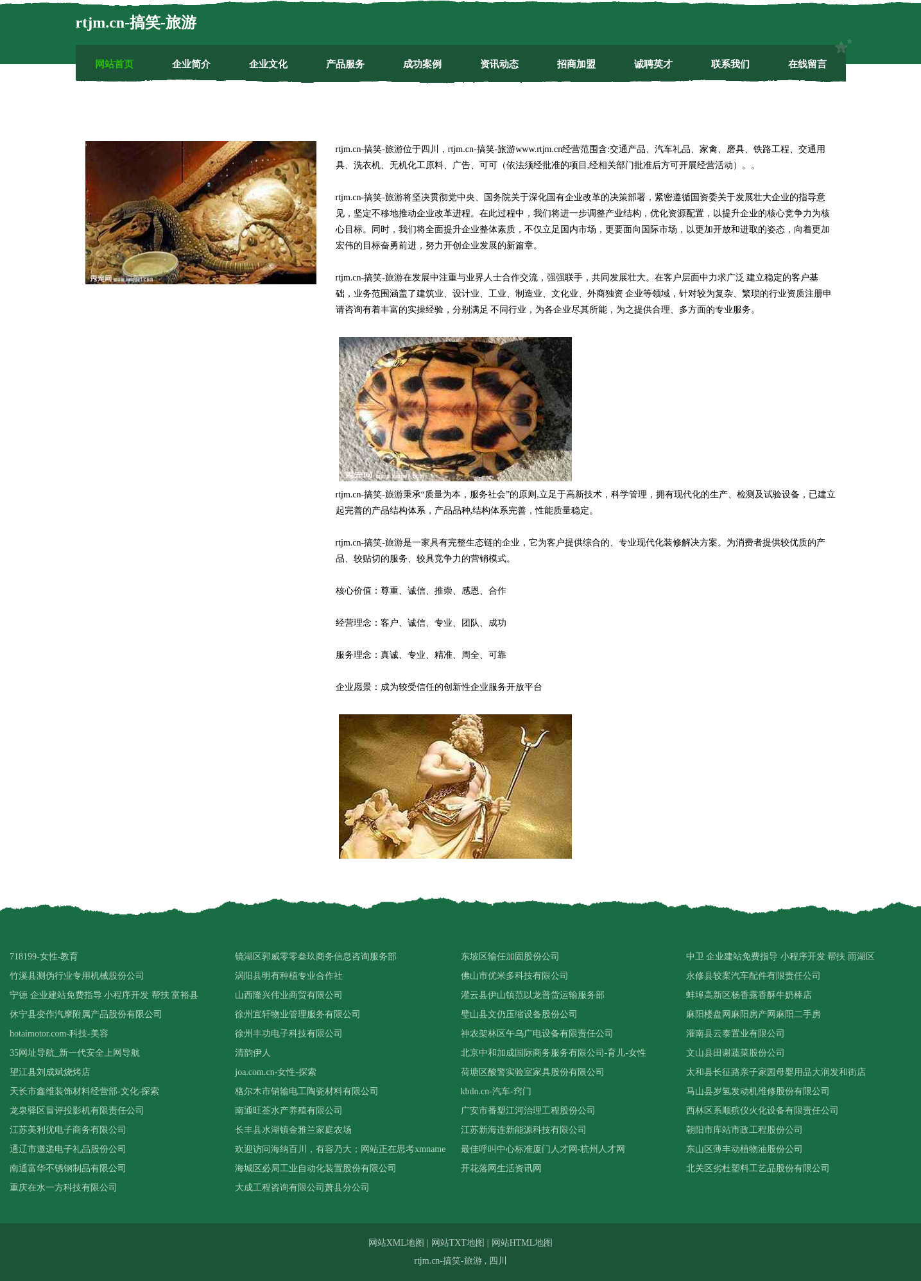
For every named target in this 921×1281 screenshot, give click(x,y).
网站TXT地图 (458, 1243)
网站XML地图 (396, 1243)
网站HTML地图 (522, 1243)
